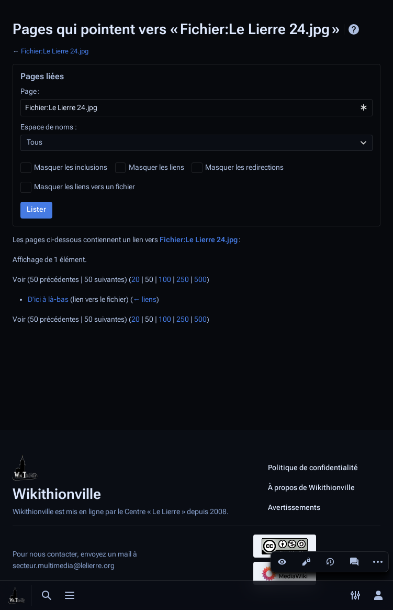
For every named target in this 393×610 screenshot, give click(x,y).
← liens (144, 299)
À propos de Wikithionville (311, 487)
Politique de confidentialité (313, 467)
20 (135, 279)
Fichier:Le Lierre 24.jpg (54, 51)
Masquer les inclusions (70, 167)
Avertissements (294, 507)
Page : (30, 91)
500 (200, 279)
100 (165, 279)
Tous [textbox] (34, 142)
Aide (354, 29)
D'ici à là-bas (48, 299)
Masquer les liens (156, 167)
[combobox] (196, 107)
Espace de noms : (48, 127)
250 (182, 279)
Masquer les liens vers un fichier (84, 186)
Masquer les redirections (244, 167)
